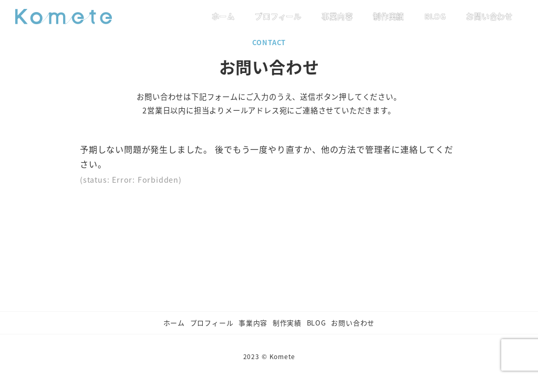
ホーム (174, 323)
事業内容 (253, 323)
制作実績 (287, 323)
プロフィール (212, 323)
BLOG (316, 323)
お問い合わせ (353, 323)
